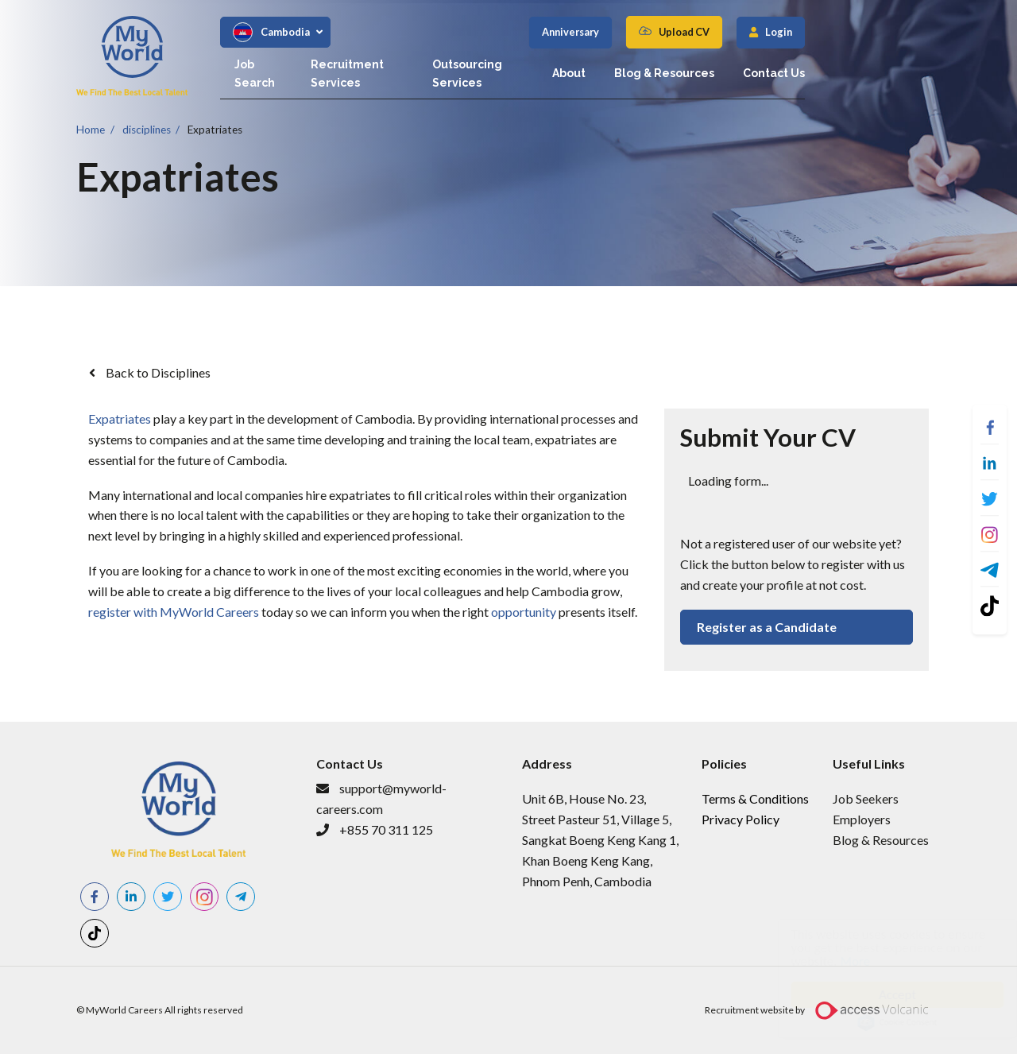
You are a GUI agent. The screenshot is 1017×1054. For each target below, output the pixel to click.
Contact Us (910, 64)
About (704, 64)
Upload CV (820, 31)
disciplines (146, 128)
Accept (881, 994)
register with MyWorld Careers (173, 611)
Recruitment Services (447, 64)
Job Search (324, 64)
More (840, 961)
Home (90, 128)
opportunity (523, 611)
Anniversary (706, 31)
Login (914, 31)
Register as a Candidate (767, 626)
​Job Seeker (863, 798)
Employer (859, 819)
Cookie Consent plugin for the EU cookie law (882, 1022)
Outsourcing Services (598, 64)
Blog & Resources (800, 64)
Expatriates (215, 128)
